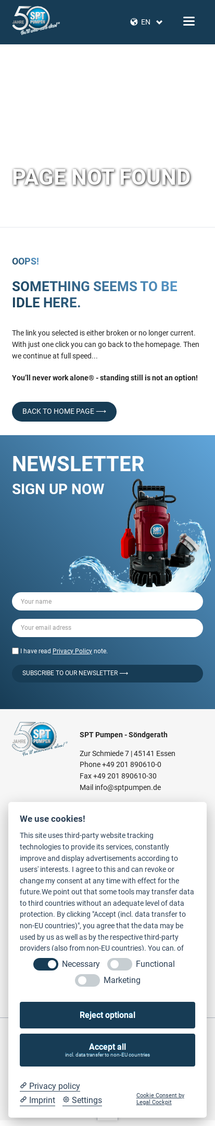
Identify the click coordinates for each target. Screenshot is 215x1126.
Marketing (122, 980)
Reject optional (107, 1015)
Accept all (107, 1050)
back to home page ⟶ (64, 411)
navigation (189, 21)
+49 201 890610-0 (131, 764)
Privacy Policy (72, 651)
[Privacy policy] (50, 1086)
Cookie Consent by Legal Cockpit (160, 1099)
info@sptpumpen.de (128, 787)
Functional (155, 964)
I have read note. (64, 651)
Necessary (81, 964)
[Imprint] (37, 1100)
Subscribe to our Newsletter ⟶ (75, 673)
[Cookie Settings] (82, 1100)
